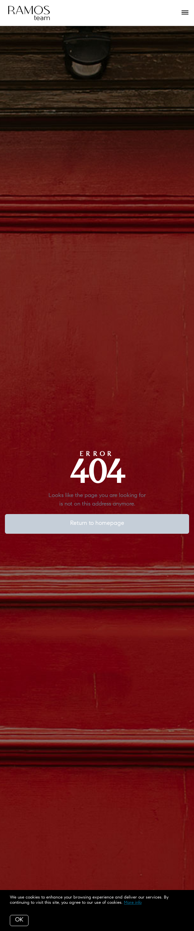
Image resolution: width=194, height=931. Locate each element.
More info (133, 902)
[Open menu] (185, 13)
